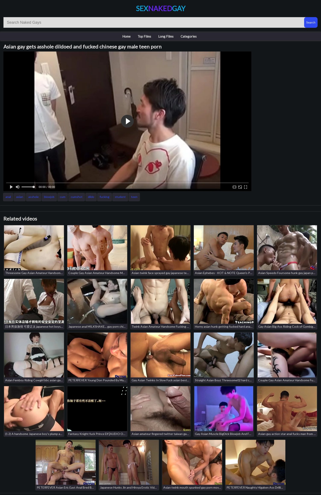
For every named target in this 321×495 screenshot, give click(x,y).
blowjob (49, 197)
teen (134, 197)
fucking (104, 197)
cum (62, 197)
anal (8, 197)
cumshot (76, 197)
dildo (91, 197)
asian (19, 197)
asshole (33, 197)
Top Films (144, 36)
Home (126, 36)
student (120, 197)
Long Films (166, 36)
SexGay (160, 8)
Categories (189, 36)
